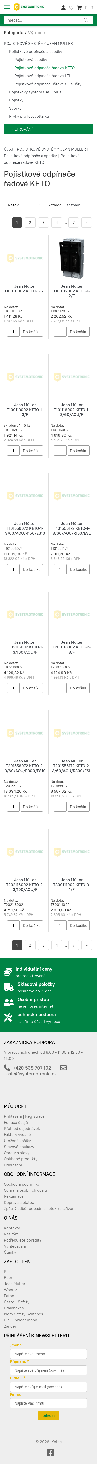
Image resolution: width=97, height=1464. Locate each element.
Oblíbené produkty (20, 1158)
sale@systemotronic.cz (31, 1074)
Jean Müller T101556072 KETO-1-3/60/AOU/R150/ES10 (25, 528)
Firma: (15, 1394)
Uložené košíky (17, 1140)
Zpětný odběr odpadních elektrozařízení (39, 1208)
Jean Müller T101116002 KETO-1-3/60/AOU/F (72, 409)
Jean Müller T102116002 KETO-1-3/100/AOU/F (25, 647)
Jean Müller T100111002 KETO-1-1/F (25, 288)
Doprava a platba (19, 1202)
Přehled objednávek (22, 1128)
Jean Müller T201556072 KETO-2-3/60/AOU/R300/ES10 (25, 765)
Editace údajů (16, 1122)
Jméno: (16, 1345)
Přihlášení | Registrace (24, 1116)
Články (10, 1252)
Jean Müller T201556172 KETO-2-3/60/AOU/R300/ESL (71, 765)
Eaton (9, 1295)
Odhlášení (13, 1164)
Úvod (8, 149)
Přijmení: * (19, 1361)
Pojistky (16, 100)
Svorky (15, 108)
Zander (10, 1326)
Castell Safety (16, 1301)
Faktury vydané (17, 1134)
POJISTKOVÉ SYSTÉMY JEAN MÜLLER (38, 43)
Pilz (7, 1271)
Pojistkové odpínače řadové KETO (44, 67)
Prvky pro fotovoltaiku (29, 116)
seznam (73, 204)
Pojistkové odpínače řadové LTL (42, 75)
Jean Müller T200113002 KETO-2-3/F (72, 647)
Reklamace (14, 1196)
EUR (89, 8)
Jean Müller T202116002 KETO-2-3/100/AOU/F (25, 884)
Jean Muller (14, 1283)
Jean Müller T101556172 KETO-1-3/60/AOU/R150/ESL (72, 528)
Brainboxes (14, 1307)
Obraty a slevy (16, 1152)
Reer (8, 1277)
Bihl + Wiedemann (20, 1320)
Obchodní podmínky (22, 1184)
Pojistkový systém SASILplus (35, 91)
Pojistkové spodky (30, 59)
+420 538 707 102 (32, 1068)
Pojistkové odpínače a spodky (35, 51)
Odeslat (48, 1415)
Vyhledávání (15, 1246)
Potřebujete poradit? (22, 1240)
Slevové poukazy (19, 1146)
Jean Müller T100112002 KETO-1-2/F (71, 290)
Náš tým (11, 1233)
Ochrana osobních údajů (25, 1190)
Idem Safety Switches (23, 1313)
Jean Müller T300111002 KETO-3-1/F (71, 884)
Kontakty (12, 1227)
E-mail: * (17, 1377)
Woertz (10, 1289)
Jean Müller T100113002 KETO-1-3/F (25, 409)
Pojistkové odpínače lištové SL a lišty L (49, 83)
